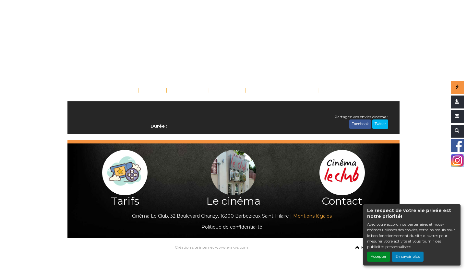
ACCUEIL (124, 91)
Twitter (380, 124)
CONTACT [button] (336, 91)
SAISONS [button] (225, 91)
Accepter (379, 256)
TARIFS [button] (301, 91)
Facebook (360, 124)
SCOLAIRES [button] (264, 91)
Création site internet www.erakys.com (211, 247)
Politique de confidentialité (231, 227)
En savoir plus (407, 256)
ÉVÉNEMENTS (187, 91)
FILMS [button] (150, 91)
